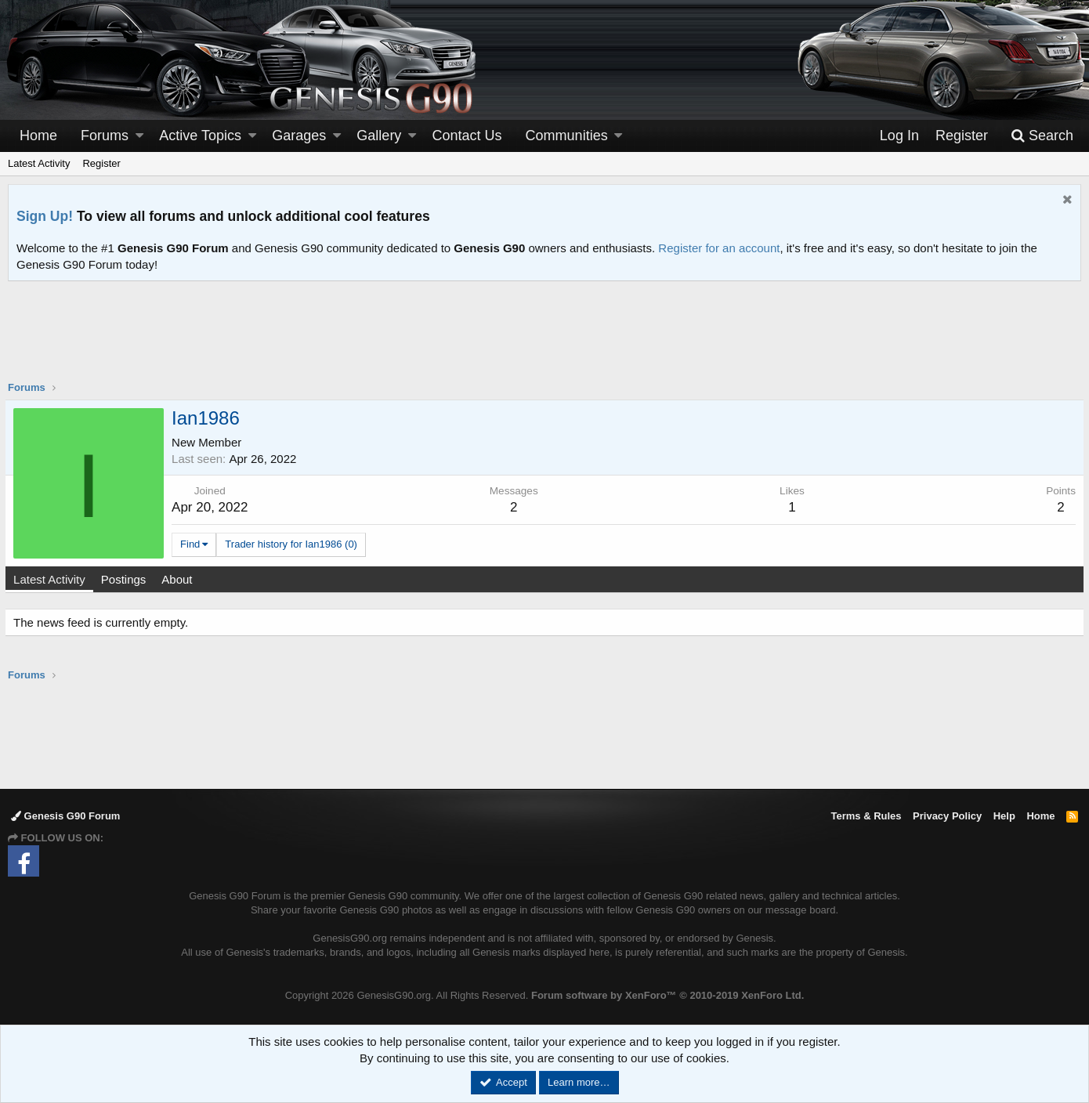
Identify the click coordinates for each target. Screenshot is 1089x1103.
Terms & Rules (865, 816)
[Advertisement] (544, 341)
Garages (299, 135)
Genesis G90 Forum (65, 816)
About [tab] (180, 579)
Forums (104, 135)
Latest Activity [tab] (52, 579)
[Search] (1042, 136)
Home (38, 135)
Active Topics (200, 135)
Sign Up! (44, 216)
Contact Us (467, 135)
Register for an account (719, 248)
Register (101, 163)
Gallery (378, 135)
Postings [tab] (127, 579)
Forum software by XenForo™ (667, 995)
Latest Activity (39, 163)
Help (1004, 816)
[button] (139, 136)
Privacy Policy (947, 816)
